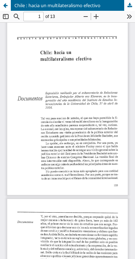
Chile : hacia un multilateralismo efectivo (57, 5)
